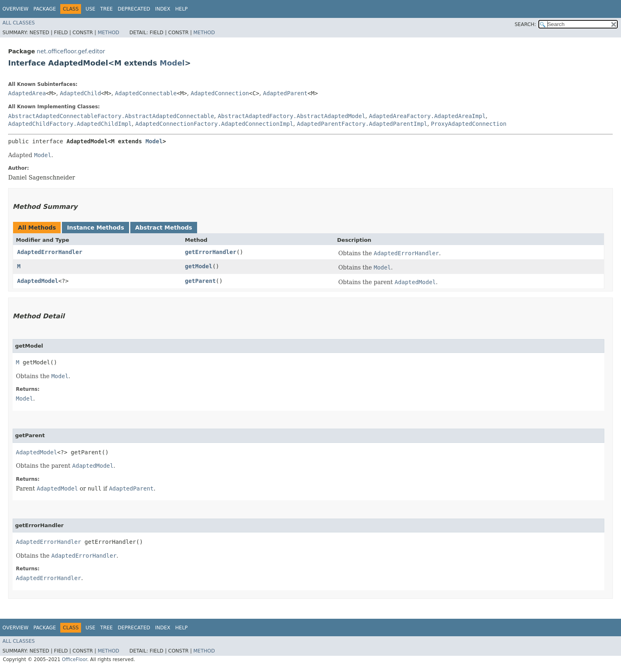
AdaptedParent (285, 93)
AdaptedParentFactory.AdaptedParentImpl (362, 123)
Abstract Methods (163, 227)
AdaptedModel (37, 281)
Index (163, 9)
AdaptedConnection (220, 93)
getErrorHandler (210, 252)
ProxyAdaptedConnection (468, 123)
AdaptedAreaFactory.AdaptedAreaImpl (427, 116)
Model (172, 63)
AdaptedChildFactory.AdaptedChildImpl (70, 123)
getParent (200, 281)
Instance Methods (95, 227)
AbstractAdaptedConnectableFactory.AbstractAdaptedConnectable (111, 116)
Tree (106, 9)
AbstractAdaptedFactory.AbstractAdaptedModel (291, 116)
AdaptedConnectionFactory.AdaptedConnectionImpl (214, 123)
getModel (198, 266)
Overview (15, 9)
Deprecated (134, 9)
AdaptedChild (80, 93)
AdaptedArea (27, 93)
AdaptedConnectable (146, 93)
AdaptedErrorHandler (49, 252)
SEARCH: (525, 24)
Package (44, 9)
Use (90, 9)
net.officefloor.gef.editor (71, 51)
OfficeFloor (74, 659)
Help (181, 9)
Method (108, 32)
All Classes (18, 23)
